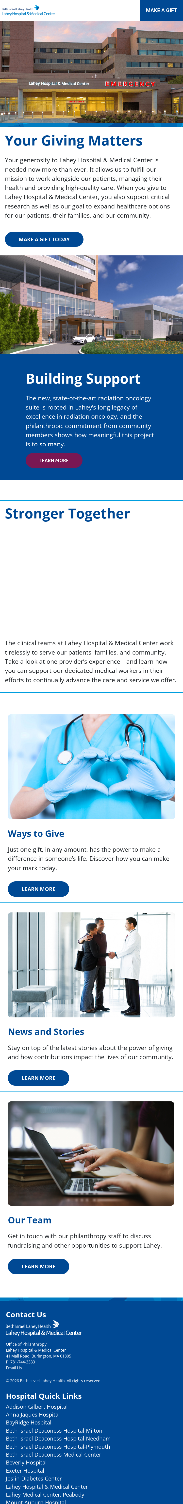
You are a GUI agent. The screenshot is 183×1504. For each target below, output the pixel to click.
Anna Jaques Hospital (33, 1414)
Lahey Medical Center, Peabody (45, 1494)
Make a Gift (161, 10)
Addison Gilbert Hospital (37, 1406)
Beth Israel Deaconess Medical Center (53, 1454)
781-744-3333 (22, 1362)
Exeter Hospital (25, 1470)
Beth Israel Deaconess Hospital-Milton (54, 1430)
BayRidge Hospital (28, 1422)
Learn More (54, 460)
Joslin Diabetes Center (34, 1478)
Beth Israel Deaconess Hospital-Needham (58, 1438)
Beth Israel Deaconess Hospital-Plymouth (58, 1446)
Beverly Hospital (26, 1462)
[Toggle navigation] (128, 10)
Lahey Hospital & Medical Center (47, 1486)
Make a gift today (44, 239)
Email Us (14, 1368)
